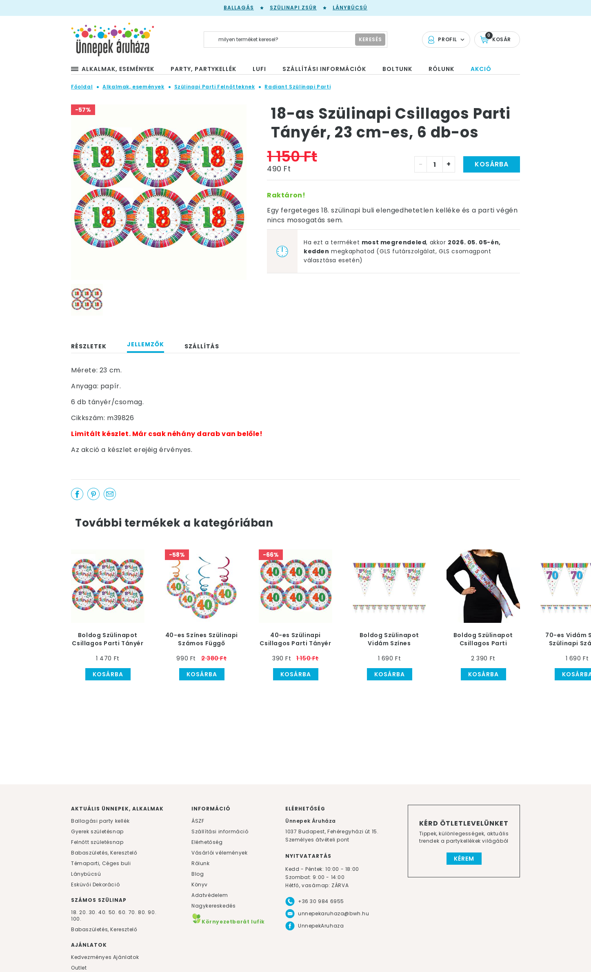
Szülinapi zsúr (293, 7)
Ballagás (239, 7)
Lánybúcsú (350, 7)
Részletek (89, 346)
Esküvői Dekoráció (95, 884)
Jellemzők (145, 344)
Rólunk (200, 863)
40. (102, 912)
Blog (197, 873)
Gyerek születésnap (97, 831)
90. (152, 912)
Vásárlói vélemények (219, 852)
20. (83, 912)
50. (113, 912)
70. (133, 912)
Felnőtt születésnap (97, 842)
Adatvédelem (209, 895)
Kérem (464, 859)
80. (143, 912)
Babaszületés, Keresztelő (104, 852)
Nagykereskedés (213, 905)
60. (123, 912)
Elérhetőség (207, 842)
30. (93, 912)
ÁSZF (197, 820)
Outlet (79, 967)
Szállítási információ (220, 831)
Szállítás (201, 346)
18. (74, 912)
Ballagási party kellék (100, 820)
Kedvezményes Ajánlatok (105, 957)
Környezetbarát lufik (228, 921)
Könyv (199, 884)
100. (76, 918)
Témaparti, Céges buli (101, 863)
